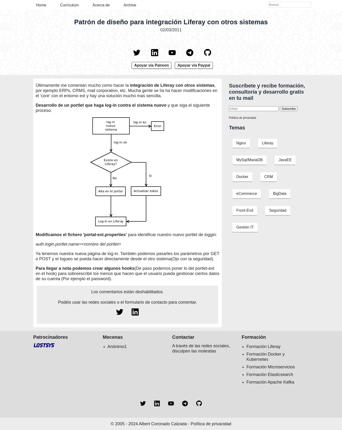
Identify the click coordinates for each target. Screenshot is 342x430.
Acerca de (101, 5)
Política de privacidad (242, 117)
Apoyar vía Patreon (151, 65)
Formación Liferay (264, 346)
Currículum (69, 5)
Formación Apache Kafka (270, 382)
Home (41, 5)
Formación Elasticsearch (270, 374)
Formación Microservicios (271, 367)
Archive (130, 5)
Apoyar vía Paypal (193, 65)
